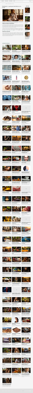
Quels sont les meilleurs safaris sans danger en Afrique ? (25, 284)
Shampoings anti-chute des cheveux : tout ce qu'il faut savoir (6, 374)
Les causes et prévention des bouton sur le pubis (26, 192)
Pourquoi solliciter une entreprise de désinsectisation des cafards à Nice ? (6, 122)
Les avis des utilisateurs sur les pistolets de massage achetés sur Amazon (6, 142)
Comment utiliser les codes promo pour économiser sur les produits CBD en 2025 (6, 72)
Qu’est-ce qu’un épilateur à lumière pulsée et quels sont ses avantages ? (16, 193)
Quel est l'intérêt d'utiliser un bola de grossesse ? (26, 212)
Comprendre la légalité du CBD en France (26, 122)
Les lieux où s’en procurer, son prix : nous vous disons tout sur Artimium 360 (26, 334)
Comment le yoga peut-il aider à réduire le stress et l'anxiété (16, 213)
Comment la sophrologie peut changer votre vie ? (16, 142)
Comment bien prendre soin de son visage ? (26, 162)
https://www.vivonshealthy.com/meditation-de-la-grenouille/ (8, 30)
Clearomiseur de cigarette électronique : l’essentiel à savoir (26, 314)
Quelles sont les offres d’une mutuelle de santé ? (16, 364)
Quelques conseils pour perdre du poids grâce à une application (26, 324)
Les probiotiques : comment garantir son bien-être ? (16, 162)
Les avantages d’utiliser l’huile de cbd (25, 303)
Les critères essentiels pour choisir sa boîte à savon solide (16, 263)
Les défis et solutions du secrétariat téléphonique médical (16, 132)
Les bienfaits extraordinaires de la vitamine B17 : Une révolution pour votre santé (6, 162)
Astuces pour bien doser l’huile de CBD (6, 354)
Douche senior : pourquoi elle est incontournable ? (26, 223)
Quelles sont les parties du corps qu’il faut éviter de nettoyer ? (26, 173)
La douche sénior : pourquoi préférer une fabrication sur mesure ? (16, 294)
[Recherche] (25, 1)
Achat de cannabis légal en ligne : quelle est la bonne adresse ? (6, 314)
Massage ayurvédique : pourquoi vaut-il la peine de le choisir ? (16, 243)
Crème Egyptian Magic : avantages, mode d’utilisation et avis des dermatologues (25, 152)
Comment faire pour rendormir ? (15, 344)
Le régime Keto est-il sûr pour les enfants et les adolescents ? (6, 132)
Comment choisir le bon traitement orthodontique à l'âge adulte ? (16, 61)
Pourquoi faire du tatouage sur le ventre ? (16, 334)
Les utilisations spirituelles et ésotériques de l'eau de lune (6, 202)
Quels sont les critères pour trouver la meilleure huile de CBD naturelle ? (6, 152)
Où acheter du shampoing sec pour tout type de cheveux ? (16, 82)
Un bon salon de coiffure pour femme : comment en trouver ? (6, 233)
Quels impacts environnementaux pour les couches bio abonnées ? (16, 51)
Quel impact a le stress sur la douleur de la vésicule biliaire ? (6, 384)
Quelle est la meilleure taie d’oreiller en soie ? (26, 344)
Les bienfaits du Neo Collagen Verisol (15, 303)
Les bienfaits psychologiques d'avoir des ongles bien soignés (26, 132)
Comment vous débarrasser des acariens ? (6, 334)
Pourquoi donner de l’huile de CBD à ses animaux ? (16, 172)
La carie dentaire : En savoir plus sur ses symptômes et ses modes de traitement (26, 142)
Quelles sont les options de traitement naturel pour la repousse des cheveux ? (6, 273)
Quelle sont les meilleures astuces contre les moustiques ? (25, 253)
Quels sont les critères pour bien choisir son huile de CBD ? (6, 213)
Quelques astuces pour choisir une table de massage (6, 303)
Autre (4, 3)
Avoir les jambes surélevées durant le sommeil (26, 182)
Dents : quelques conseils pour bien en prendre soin (27, 38)
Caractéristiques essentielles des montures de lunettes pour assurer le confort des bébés (26, 102)
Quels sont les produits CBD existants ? (26, 23)
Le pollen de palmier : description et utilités (5, 192)
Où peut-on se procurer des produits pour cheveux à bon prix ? (26, 294)
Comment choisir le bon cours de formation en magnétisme (15, 92)
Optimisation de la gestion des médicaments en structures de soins (26, 92)
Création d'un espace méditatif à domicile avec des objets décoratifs (16, 102)
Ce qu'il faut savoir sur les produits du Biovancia (16, 273)
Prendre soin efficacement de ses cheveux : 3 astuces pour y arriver (16, 354)
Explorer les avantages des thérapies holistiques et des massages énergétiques (26, 61)
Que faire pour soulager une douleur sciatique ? (6, 293)
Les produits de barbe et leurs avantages (25, 273)
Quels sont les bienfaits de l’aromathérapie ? (16, 202)
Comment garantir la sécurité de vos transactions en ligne (6, 101)
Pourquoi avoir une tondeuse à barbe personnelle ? (26, 202)
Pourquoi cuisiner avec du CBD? (27, 30)
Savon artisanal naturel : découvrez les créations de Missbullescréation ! (26, 82)
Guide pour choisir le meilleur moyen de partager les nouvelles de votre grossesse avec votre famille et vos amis (6, 112)
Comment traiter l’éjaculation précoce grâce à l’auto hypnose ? (26, 112)
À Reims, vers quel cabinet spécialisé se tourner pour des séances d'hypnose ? (6, 61)
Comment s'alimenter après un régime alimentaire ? (16, 283)
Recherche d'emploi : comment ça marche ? (5, 243)
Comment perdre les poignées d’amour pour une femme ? (6, 344)
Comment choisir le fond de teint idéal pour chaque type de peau (6, 92)
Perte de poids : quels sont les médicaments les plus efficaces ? (16, 183)
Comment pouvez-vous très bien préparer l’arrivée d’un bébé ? (27, 14)
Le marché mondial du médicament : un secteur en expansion (26, 233)
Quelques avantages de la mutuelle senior (6, 253)
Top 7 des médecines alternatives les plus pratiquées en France (5, 183)
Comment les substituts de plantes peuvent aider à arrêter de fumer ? (6, 51)
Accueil (2, 3)
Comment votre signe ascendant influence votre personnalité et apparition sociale (16, 72)
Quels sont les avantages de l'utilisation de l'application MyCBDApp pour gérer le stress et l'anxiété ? (6, 223)
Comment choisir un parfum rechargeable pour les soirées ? (26, 51)
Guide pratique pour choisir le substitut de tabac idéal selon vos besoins (26, 72)
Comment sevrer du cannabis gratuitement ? (16, 313)
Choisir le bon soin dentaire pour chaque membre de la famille (6, 82)
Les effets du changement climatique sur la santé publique (16, 122)
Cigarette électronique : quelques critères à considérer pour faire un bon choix (26, 364)
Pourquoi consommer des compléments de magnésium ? (6, 284)
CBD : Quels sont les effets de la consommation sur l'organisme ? (16, 374)
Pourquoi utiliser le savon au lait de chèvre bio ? (16, 233)
